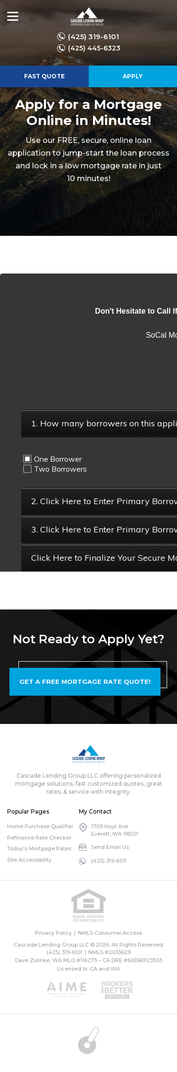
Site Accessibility (29, 859)
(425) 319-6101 (93, 36)
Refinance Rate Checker (39, 837)
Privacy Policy (53, 933)
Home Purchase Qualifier (40, 826)
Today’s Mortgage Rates (39, 848)
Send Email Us (110, 847)
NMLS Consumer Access (110, 933)
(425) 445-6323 (94, 48)
